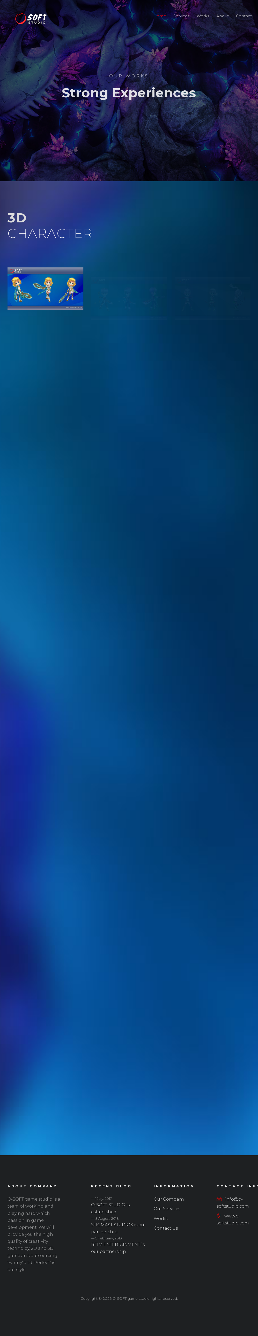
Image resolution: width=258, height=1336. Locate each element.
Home (159, 15)
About (222, 15)
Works (203, 15)
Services (181, 15)
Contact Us (166, 1228)
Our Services (167, 1208)
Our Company (169, 1199)
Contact (244, 15)
